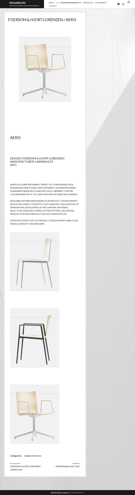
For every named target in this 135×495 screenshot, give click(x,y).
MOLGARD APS (17, 3)
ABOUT (52, 3)
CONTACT (53, 6)
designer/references (32, 455)
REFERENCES (88, 3)
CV (57, 3)
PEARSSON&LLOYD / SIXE (68, 466)
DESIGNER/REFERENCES (70, 3)
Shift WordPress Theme (59, 492)
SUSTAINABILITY (101, 3)
